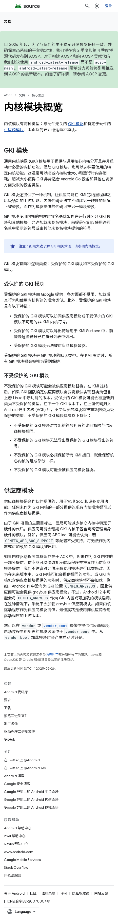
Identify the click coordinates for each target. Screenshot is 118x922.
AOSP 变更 (96, 74)
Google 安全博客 (17, 784)
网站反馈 (101, 893)
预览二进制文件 (16, 715)
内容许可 (52, 655)
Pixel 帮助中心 (14, 836)
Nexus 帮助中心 (16, 844)
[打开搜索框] (87, 6)
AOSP (8, 95)
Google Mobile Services (22, 859)
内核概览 (92, 246)
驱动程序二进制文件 (19, 731)
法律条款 (48, 893)
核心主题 (38, 95)
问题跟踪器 (12, 875)
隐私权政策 (80, 893)
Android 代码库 (16, 692)
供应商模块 (14, 129)
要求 (7, 700)
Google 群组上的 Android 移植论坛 (31, 807)
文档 (8, 21)
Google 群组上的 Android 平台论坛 (31, 791)
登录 (108, 6)
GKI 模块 (75, 124)
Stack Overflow (16, 867)
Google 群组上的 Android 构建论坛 (31, 799)
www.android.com (18, 852)
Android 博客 (14, 776)
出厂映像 (11, 723)
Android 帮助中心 (17, 828)
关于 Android (14, 893)
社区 (33, 893)
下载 (7, 708)
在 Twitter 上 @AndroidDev (25, 768)
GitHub (9, 739)
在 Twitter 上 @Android (22, 760)
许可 (63, 893)
